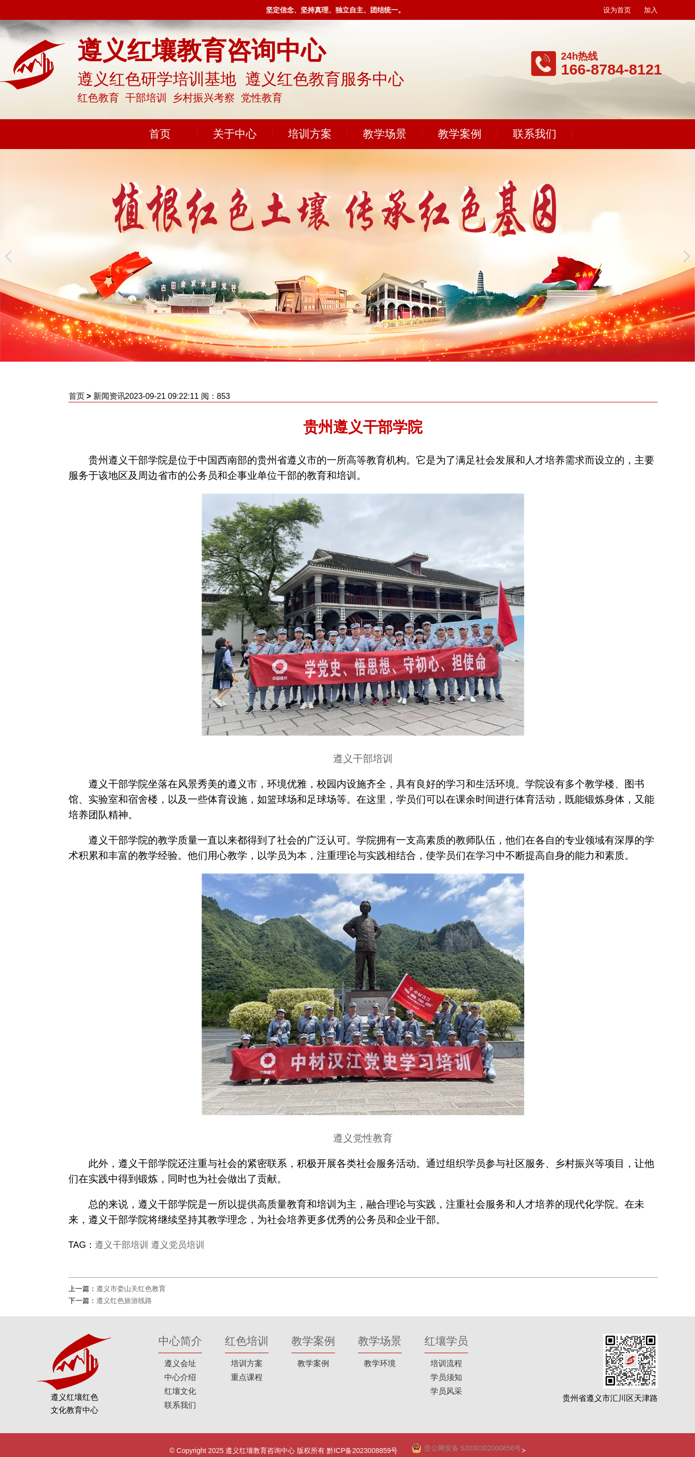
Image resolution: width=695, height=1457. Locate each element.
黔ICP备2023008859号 (362, 1451)
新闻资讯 (109, 396)
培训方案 (310, 134)
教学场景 (385, 134)
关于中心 (235, 134)
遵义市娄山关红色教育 (131, 1289)
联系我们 (534, 134)
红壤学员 (446, 1341)
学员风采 (446, 1391)
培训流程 (446, 1363)
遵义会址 (180, 1363)
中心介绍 (180, 1377)
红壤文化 (180, 1391)
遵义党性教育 (363, 1138)
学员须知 (446, 1377)
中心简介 (180, 1341)
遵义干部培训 (363, 758)
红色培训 (247, 1341)
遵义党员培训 (178, 1245)
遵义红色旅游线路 (124, 1300)
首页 (160, 134)
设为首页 (617, 10)
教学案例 (460, 134)
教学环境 (380, 1363)
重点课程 (247, 1377)
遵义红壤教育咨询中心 (260, 1451)
